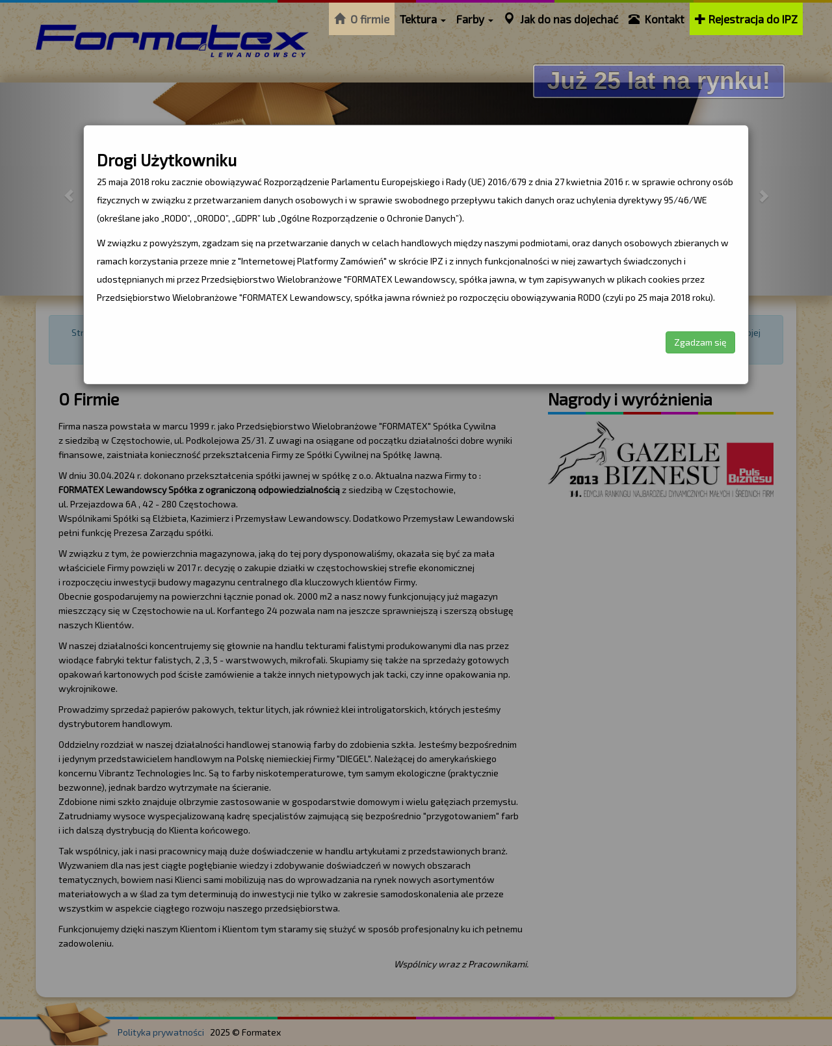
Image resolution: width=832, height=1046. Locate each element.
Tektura (423, 18)
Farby (474, 18)
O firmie (361, 18)
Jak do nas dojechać (561, 18)
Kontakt (656, 18)
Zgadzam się (700, 342)
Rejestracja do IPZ (746, 18)
